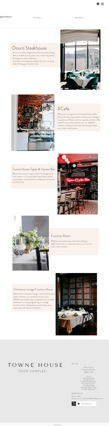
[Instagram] (102, 3)
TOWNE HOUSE (36, 365)
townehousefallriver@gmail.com (92, 398)
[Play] (79, 404)
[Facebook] (98, 3)
